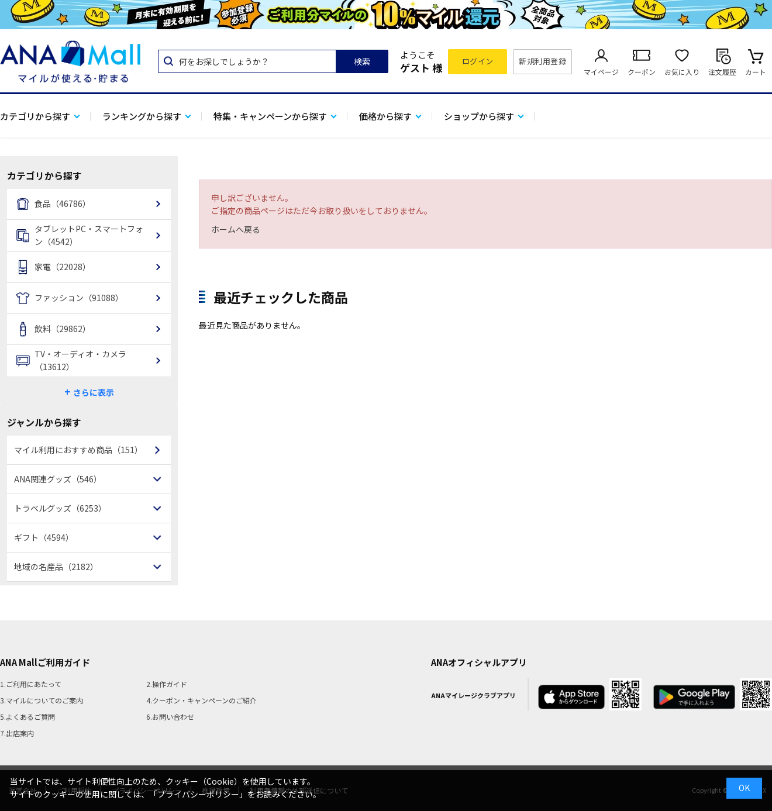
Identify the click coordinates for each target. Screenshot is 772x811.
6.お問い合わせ (170, 717)
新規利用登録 (542, 61)
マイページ (601, 72)
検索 (362, 61)
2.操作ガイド (166, 684)
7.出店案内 (17, 733)
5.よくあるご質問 (27, 717)
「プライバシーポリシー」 (198, 794)
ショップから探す (479, 116)
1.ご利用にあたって (30, 684)
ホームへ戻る (235, 229)
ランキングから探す (141, 116)
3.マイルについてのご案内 (41, 700)
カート (755, 72)
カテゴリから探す (35, 116)
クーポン (642, 72)
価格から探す (385, 116)
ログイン (478, 61)
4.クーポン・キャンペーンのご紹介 (201, 700)
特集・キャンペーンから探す (270, 116)
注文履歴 (722, 72)
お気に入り (681, 72)
